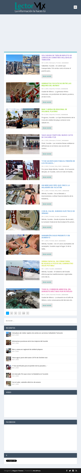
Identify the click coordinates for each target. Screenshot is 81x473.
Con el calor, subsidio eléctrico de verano (58, 212)
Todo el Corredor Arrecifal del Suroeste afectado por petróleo (57, 290)
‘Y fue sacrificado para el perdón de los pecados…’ (58, 162)
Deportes (52, 89)
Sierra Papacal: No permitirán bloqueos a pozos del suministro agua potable (57, 263)
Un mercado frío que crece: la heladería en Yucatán (56, 186)
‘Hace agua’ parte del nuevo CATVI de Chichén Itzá (57, 136)
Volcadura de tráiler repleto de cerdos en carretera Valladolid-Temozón (57, 57)
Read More (47, 76)
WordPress (36, 471)
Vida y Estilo (58, 166)
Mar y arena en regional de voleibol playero (54, 110)
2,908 (24, 314)
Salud (56, 241)
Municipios (52, 63)
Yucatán (57, 216)
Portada (58, 63)
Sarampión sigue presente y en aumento (56, 236)
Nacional (52, 294)
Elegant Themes (17, 471)
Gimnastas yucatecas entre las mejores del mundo (56, 84)
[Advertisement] (40, 29)
